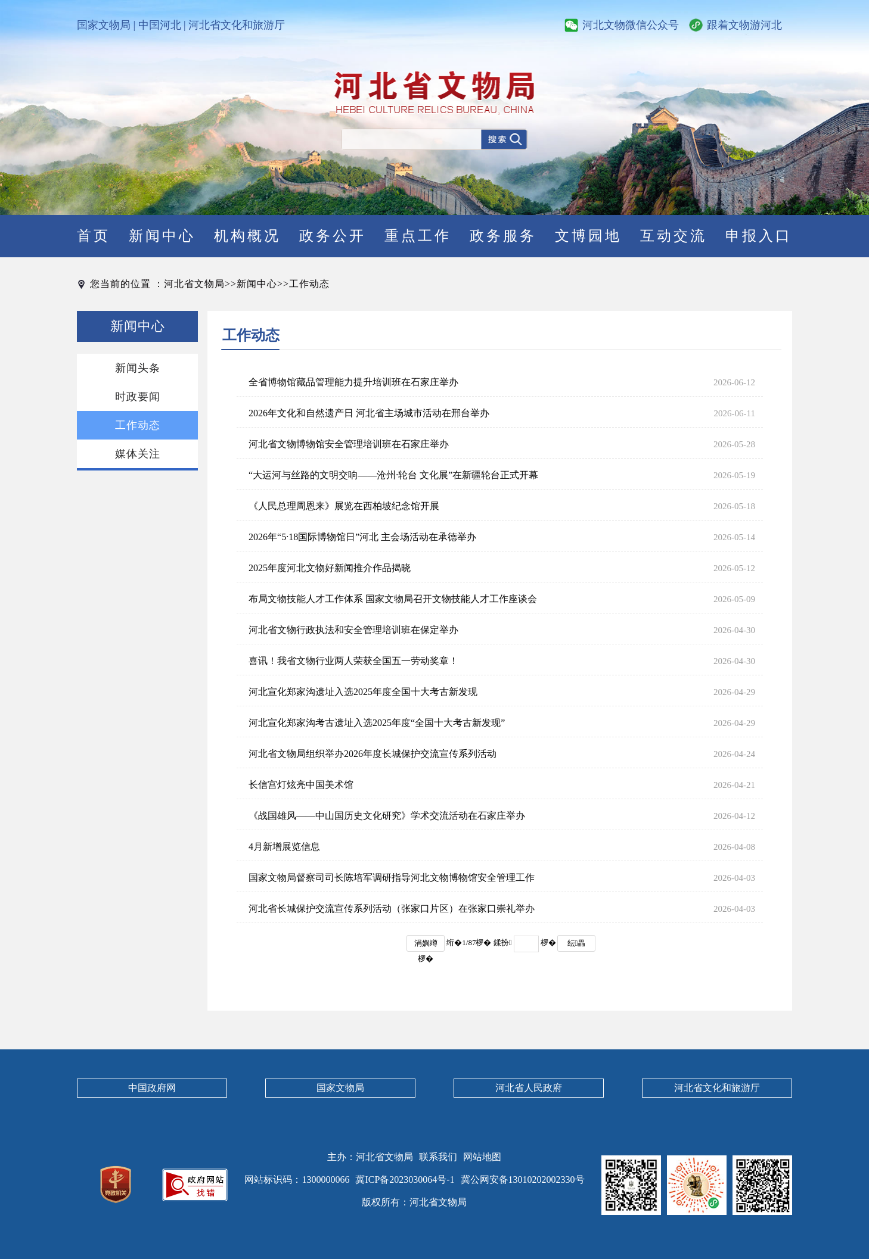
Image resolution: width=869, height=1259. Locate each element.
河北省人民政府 (528, 1088)
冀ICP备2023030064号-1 (404, 1179)
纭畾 (576, 943)
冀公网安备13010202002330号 (523, 1179)
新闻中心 (257, 284)
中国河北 (159, 25)
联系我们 (438, 1157)
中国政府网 (152, 1088)
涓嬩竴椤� (425, 945)
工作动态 (309, 284)
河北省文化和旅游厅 (236, 25)
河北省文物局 (194, 284)
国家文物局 (104, 25)
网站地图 (482, 1157)
